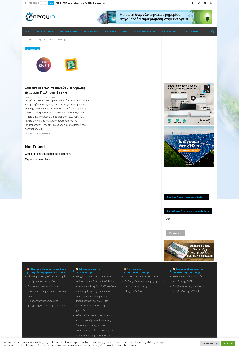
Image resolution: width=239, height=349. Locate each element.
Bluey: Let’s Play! (133, 289)
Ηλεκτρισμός (44, 31)
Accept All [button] (228, 343)
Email (168, 219)
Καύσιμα (110, 31)
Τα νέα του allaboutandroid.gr (136, 268)
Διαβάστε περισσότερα (38, 134)
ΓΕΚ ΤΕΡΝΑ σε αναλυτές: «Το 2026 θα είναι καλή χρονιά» (81, 3)
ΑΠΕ (125, 31)
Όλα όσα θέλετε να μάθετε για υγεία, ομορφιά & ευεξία (46, 268)
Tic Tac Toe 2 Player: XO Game (141, 274)
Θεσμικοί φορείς (144, 31)
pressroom (44, 98)
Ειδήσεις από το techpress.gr (88, 268)
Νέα (51, 3)
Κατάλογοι (169, 31)
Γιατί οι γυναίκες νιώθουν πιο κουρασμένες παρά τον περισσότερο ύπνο (47, 289)
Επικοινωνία (190, 31)
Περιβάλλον (91, 31)
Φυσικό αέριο (68, 31)
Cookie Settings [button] (210, 343)
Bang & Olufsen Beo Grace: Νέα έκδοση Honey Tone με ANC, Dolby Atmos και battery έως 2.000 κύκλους (96, 279)
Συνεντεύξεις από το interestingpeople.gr (188, 268)
